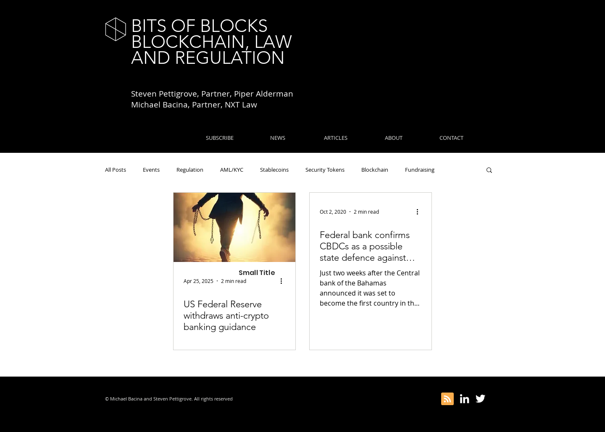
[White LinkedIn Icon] (464, 398)
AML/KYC (231, 169)
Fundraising (419, 169)
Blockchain (374, 169)
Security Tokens (325, 169)
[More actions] (284, 281)
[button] (489, 170)
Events (151, 169)
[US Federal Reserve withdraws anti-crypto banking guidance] (234, 227)
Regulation (189, 169)
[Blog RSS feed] (447, 399)
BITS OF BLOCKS (199, 26)
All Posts (115, 169)
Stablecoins (274, 169)
